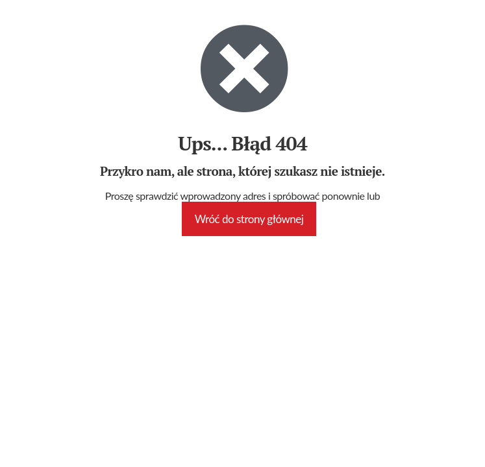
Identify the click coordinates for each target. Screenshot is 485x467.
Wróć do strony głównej (249, 219)
